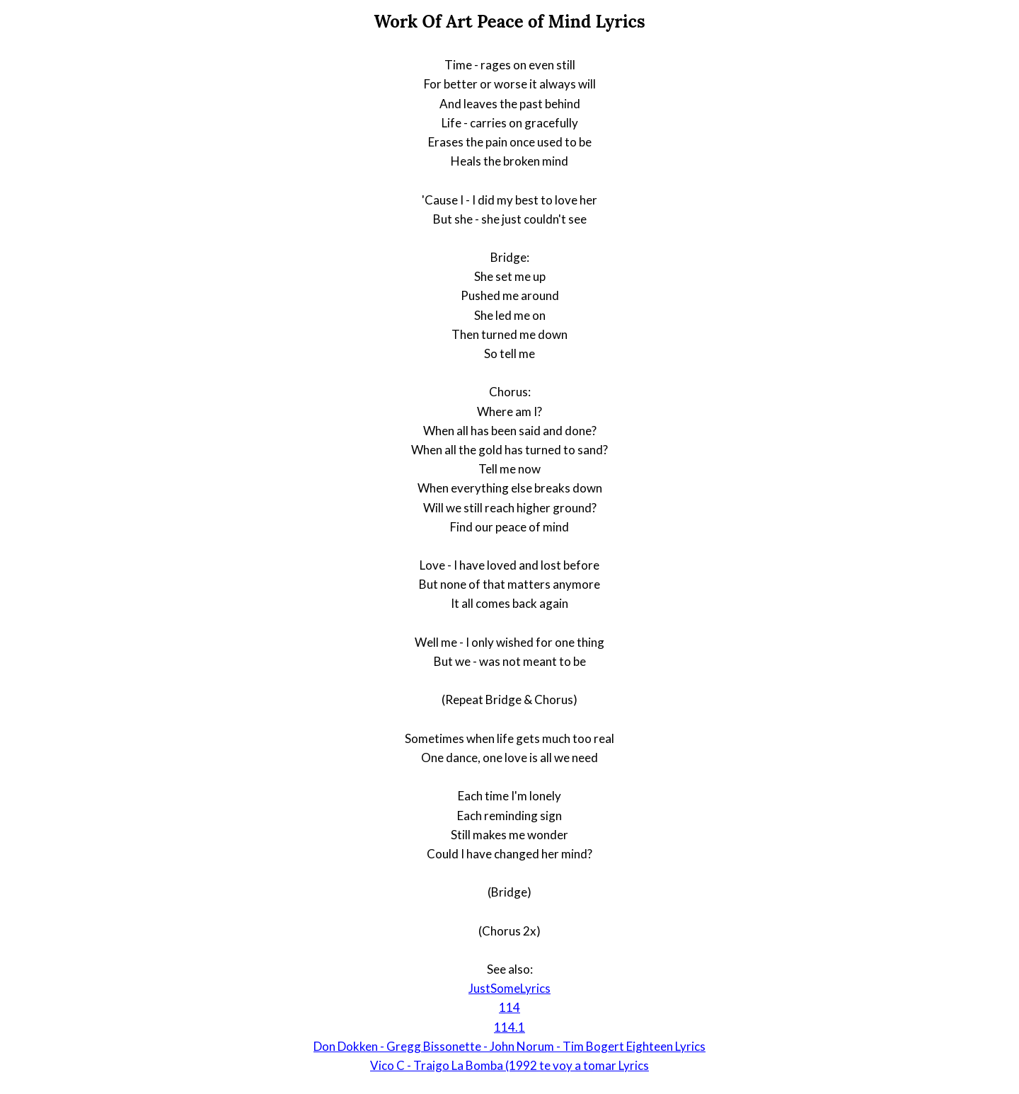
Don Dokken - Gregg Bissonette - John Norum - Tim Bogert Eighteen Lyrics (509, 1046)
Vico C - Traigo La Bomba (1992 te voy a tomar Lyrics (509, 1065)
